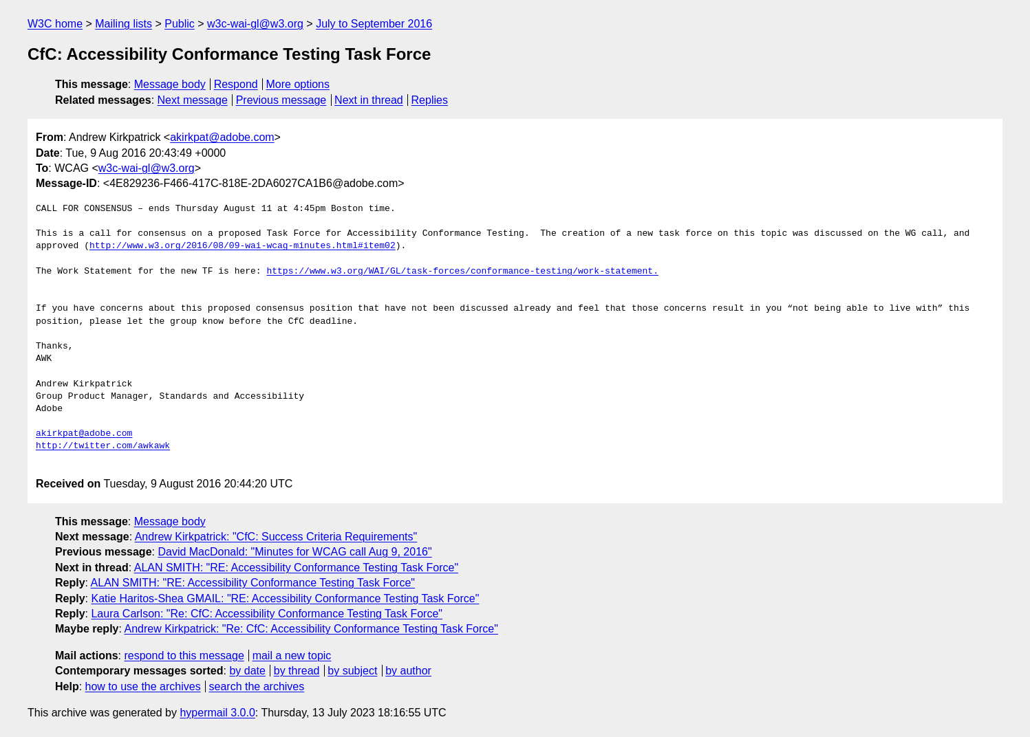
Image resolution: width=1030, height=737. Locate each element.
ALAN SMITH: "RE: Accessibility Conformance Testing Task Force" (296, 567)
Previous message (281, 100)
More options (298, 84)
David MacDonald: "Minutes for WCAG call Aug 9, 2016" (294, 552)
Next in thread (368, 100)
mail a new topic (292, 655)
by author (408, 670)
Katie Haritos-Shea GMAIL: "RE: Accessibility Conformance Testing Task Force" (285, 598)
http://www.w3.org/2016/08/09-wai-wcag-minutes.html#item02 (242, 246)
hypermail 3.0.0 (217, 712)
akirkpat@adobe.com (222, 137)
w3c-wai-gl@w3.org (255, 24)
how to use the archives (143, 686)
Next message (193, 100)
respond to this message (184, 655)
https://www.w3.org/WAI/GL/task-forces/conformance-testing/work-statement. (462, 271)
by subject (352, 670)
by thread (297, 670)
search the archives (257, 686)
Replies (429, 100)
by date (247, 670)
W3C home (55, 24)
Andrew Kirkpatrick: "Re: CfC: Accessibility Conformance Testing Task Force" (311, 629)
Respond (236, 84)
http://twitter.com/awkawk (103, 446)
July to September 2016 (374, 24)
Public (179, 24)
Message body (170, 84)
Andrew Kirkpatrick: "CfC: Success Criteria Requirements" (276, 536)
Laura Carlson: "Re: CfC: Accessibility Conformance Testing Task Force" (266, 613)
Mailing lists (123, 24)
